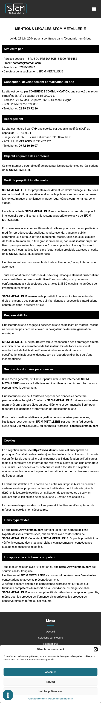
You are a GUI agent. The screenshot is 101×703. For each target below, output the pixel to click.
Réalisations (50, 644)
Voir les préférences (50, 691)
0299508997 (27, 67)
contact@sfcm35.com (27, 63)
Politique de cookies (37, 699)
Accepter (50, 672)
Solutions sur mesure (50, 637)
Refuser (50, 681)
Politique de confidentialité (60, 699)
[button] (95, 649)
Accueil (50, 631)
